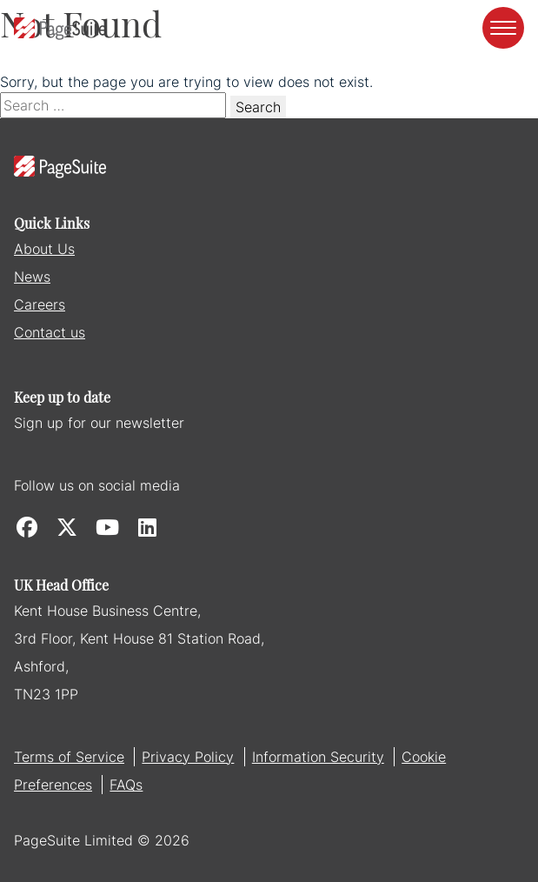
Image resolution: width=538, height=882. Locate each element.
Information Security (318, 756)
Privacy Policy (188, 756)
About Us (44, 248)
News (32, 276)
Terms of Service (69, 756)
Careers (39, 304)
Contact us (49, 332)
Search (258, 107)
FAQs (126, 784)
